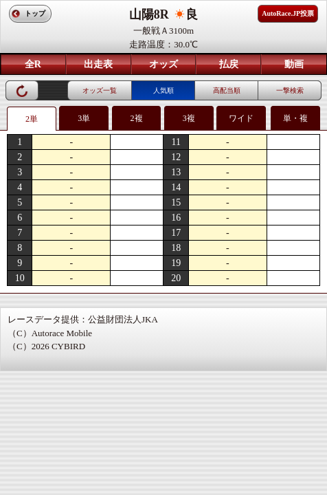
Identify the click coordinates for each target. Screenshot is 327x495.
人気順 (163, 90)
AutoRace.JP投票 (288, 13)
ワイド (241, 118)
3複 (189, 118)
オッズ (163, 64)
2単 (31, 119)
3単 (84, 118)
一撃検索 (290, 90)
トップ (35, 13)
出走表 (98, 64)
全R (33, 64)
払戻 (228, 64)
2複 (137, 118)
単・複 (295, 118)
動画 (294, 64)
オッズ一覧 (99, 90)
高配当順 (226, 90)
